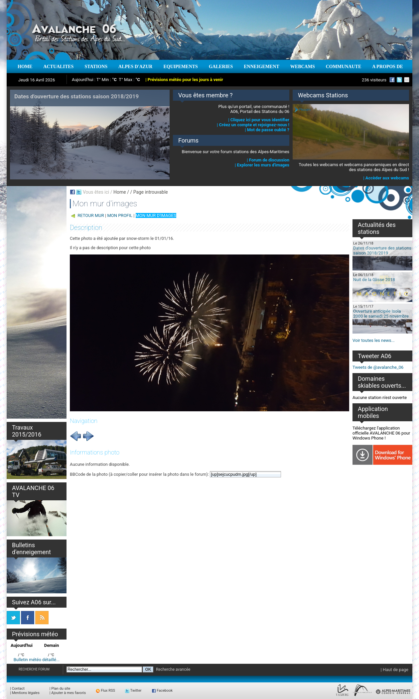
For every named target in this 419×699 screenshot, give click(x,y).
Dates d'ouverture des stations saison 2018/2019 (382, 250)
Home (119, 192)
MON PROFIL (119, 215)
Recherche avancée (173, 669)
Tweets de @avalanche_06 (377, 367)
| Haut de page (394, 669)
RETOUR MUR (90, 215)
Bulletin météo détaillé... (37, 659)
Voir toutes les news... (373, 340)
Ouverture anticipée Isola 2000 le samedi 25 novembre (381, 314)
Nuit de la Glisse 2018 (374, 279)
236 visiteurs (374, 79)
